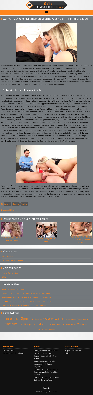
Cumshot (38, 319)
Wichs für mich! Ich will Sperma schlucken (12, 232)
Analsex (24, 204)
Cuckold (16, 204)
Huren (67, 319)
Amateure (11, 324)
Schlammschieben (69, 324)
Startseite (46, 388)
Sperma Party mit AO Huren (47, 232)
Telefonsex (83, 324)
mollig (73, 319)
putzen (85, 319)
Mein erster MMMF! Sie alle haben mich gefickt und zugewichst (81, 232)
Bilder (4, 277)
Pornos (8, 318)
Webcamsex (51, 318)
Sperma (7, 204)
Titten (79, 319)
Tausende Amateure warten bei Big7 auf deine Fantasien (24, 305)
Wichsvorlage (43, 329)
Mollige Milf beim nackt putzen (14, 289)
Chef (20, 324)
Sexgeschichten (9, 210)
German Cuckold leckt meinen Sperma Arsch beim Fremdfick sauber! (29, 301)
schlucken (43, 324)
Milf (62, 319)
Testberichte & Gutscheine (12, 260)
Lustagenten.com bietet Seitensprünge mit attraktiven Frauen (26, 293)
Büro (59, 324)
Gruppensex (30, 324)
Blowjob (52, 329)
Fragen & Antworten (10, 273)
